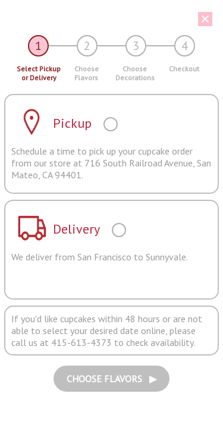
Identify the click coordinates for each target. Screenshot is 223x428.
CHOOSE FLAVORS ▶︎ (111, 379)
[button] (107, 19)
